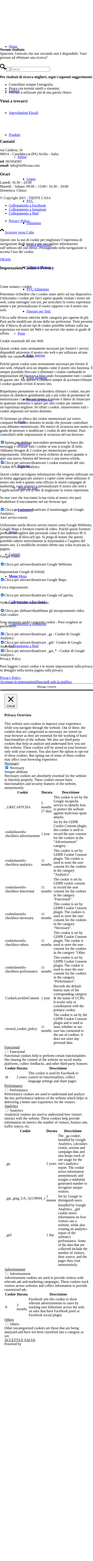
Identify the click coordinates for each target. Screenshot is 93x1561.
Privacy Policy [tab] (10, 659)
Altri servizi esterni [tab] (13, 517)
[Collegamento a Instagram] (27, 209)
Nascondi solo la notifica (54, 682)
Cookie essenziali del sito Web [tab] (21, 341)
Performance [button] (13, 1086)
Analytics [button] (11, 1106)
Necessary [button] (11, 763)
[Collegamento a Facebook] (27, 205)
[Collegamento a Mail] (24, 646)
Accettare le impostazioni (18, 682)
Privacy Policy (10, 678)
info (8, 259)
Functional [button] (11, 1047)
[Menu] (18, 576)
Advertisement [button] (14, 1269)
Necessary (17, 768)
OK (2, 259)
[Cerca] (30, 69)
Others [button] (9, 1320)
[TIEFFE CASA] (33, 21)
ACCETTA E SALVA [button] (19, 1340)
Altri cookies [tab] (9, 614)
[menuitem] (55, 234)
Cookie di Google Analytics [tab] (19, 467)
